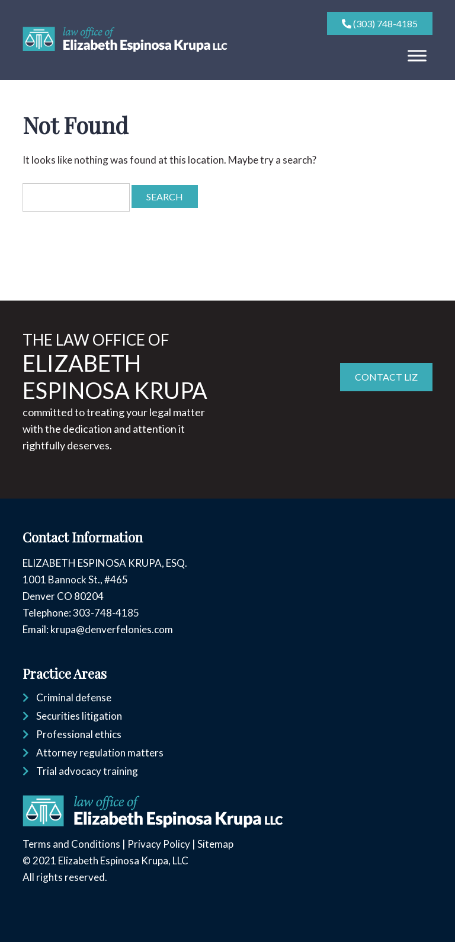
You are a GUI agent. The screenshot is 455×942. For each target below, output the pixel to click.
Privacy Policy (158, 844)
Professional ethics (78, 734)
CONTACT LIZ (386, 376)
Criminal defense (73, 697)
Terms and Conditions (71, 844)
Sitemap (215, 844)
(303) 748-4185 (380, 23)
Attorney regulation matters (100, 752)
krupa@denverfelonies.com (111, 629)
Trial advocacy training (87, 771)
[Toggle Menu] (417, 55)
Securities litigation (79, 716)
